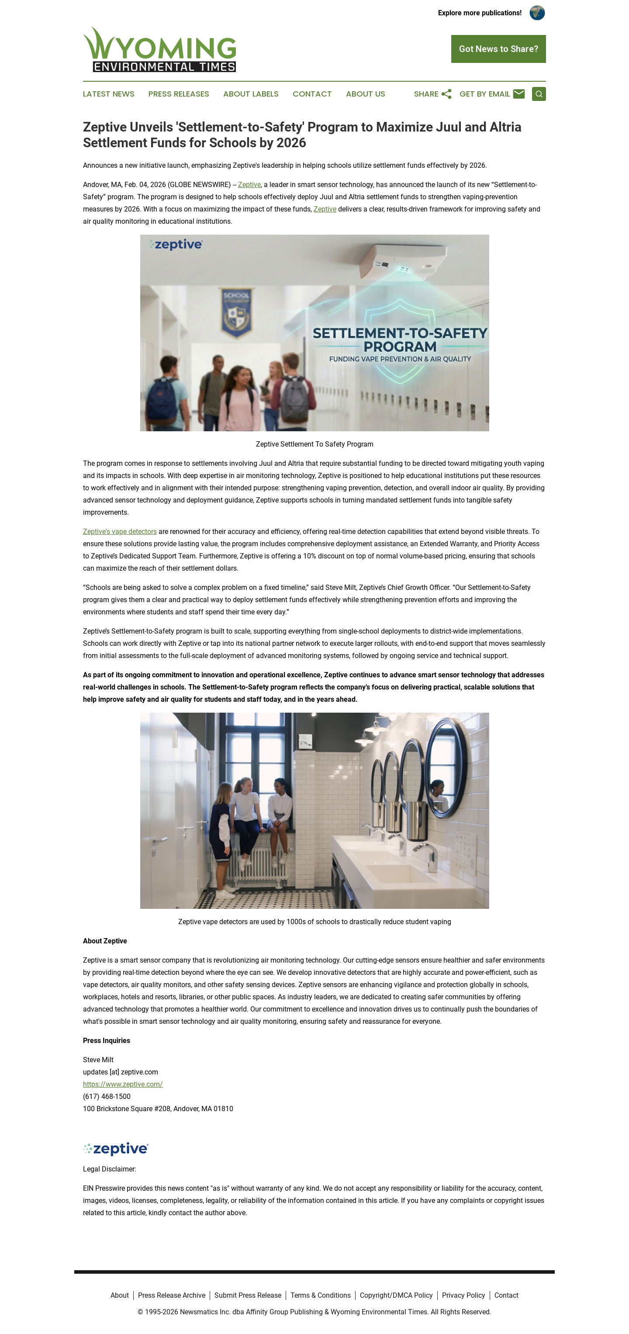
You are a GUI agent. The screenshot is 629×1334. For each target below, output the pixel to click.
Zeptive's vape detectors (120, 531)
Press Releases (179, 94)
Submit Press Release (247, 1295)
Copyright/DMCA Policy (396, 1295)
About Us (365, 94)
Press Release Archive (171, 1295)
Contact (312, 94)
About (120, 1295)
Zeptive (249, 184)
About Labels (251, 94)
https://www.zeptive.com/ (123, 1084)
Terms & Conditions (320, 1295)
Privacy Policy (463, 1295)
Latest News (109, 94)
